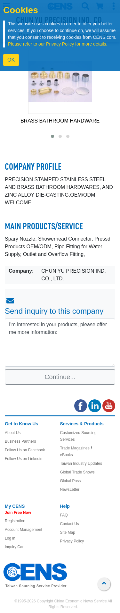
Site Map (67, 532)
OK (11, 60)
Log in (10, 538)
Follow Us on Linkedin (23, 458)
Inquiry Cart (15, 547)
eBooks (66, 455)
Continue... (60, 376)
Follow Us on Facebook (25, 450)
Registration (15, 521)
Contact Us (69, 524)
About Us (12, 432)
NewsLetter (70, 489)
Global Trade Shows (77, 472)
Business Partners (20, 441)
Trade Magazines (75, 448)
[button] (52, 136)
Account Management (23, 529)
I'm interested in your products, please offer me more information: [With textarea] (60, 343)
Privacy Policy (72, 541)
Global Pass (70, 481)
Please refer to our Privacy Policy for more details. (57, 44)
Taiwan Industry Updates (81, 463)
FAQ (64, 515)
